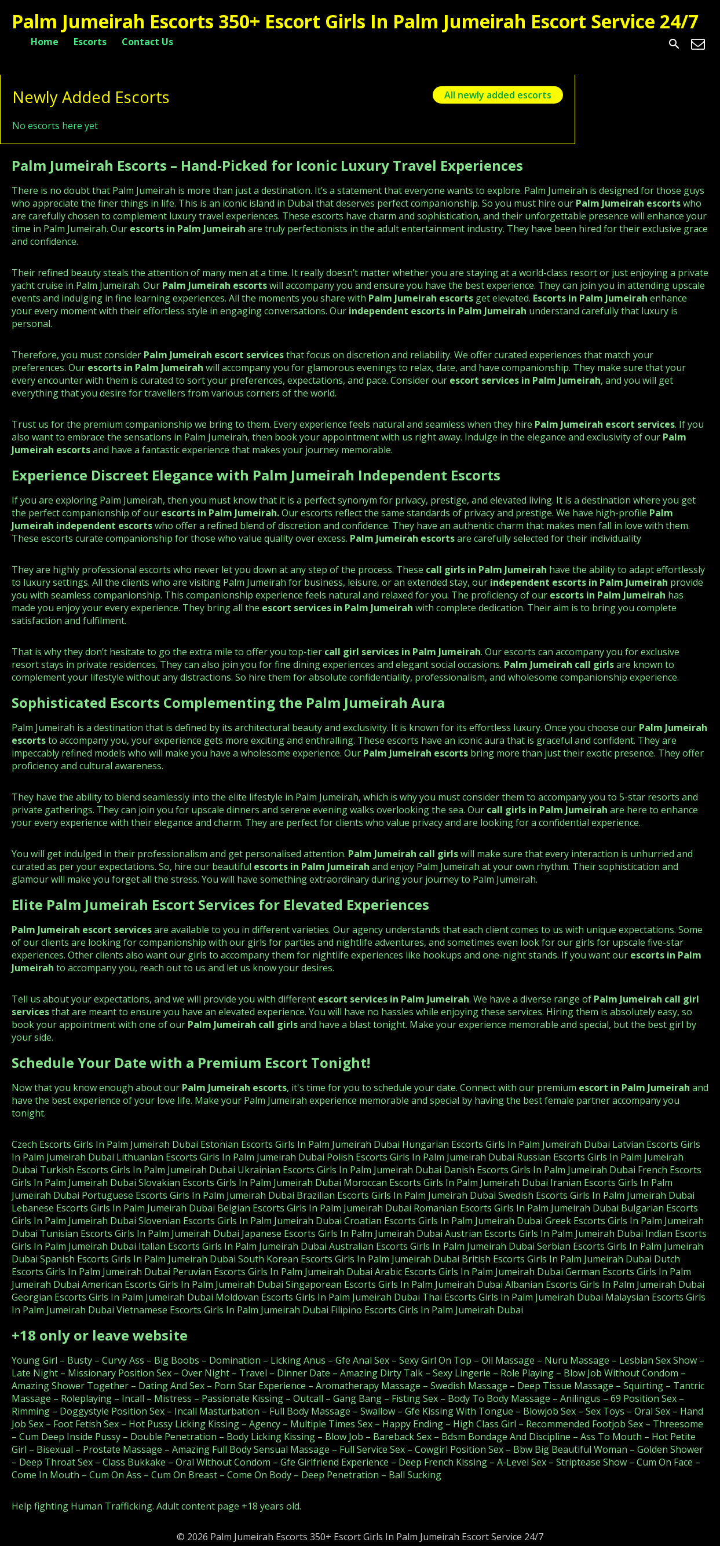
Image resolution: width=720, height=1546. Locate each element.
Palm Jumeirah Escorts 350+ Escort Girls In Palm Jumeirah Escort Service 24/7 (355, 21)
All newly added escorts (497, 95)
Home (45, 41)
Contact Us (147, 41)
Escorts (90, 41)
